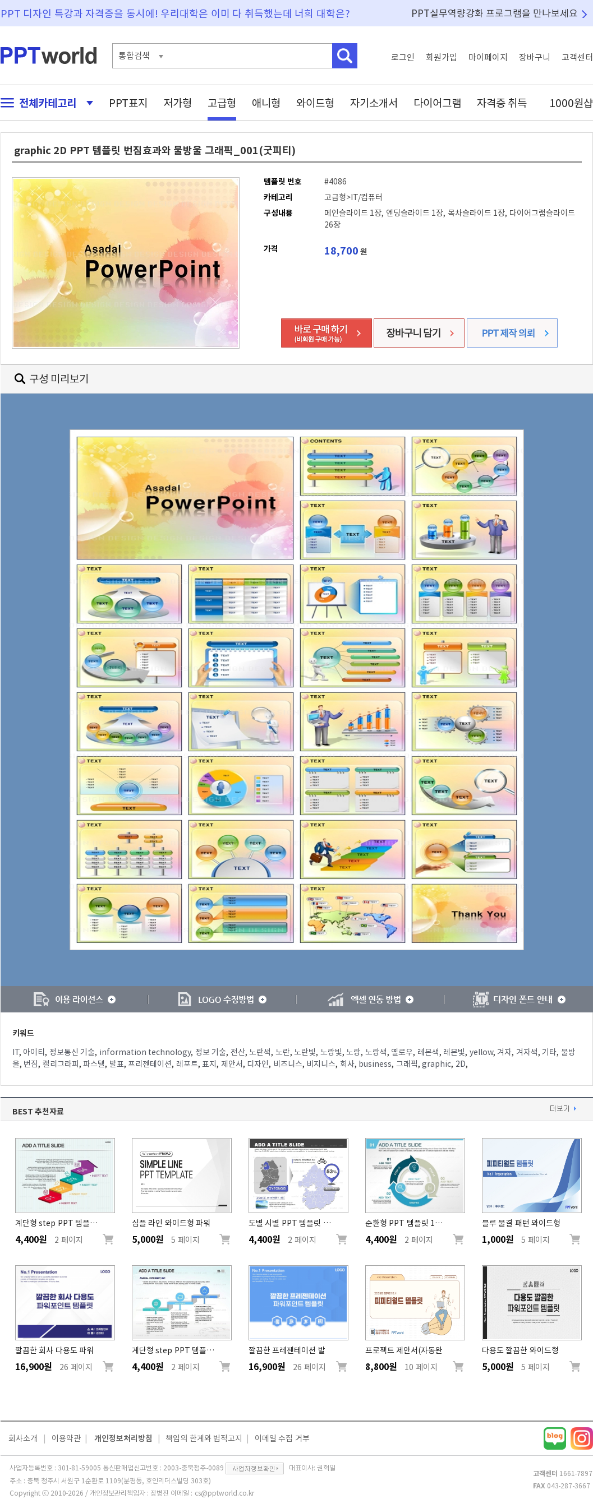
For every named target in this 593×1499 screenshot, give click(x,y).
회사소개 (23, 1438)
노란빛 (305, 1052)
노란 (282, 1052)
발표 (116, 1064)
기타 (549, 1052)
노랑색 (376, 1052)
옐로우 (402, 1052)
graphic (436, 1064)
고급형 (222, 103)
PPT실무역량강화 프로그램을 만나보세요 (494, 13)
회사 (347, 1064)
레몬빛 (454, 1052)
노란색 (260, 1052)
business (375, 1064)
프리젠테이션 (150, 1064)
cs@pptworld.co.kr (224, 1492)
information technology (145, 1052)
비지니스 (320, 1064)
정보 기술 (211, 1052)
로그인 (403, 57)
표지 (209, 1064)
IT (15, 1052)
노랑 (353, 1052)
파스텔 (94, 1064)
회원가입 (441, 57)
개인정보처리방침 (123, 1438)
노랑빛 (331, 1052)
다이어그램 (437, 103)
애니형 (266, 103)
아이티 (34, 1052)
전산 (238, 1052)
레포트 (187, 1064)
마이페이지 (488, 57)
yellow (481, 1052)
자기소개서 (374, 103)
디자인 (258, 1064)
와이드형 (315, 103)
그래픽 (407, 1064)
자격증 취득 (502, 103)
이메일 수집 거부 (282, 1438)
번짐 (31, 1064)
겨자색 (527, 1052)
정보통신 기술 (72, 1052)
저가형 (177, 103)
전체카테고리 (44, 103)
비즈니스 (287, 1064)
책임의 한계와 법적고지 (204, 1438)
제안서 (232, 1064)
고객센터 (577, 57)
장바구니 (534, 57)
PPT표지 (128, 103)
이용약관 (66, 1438)
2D (461, 1064)
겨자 (504, 1052)
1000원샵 (571, 103)
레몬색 (428, 1052)
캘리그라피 (61, 1064)
